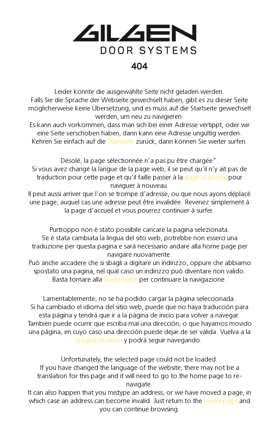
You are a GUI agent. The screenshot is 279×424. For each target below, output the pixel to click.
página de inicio (99, 340)
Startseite (120, 141)
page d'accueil (206, 177)
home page (121, 279)
